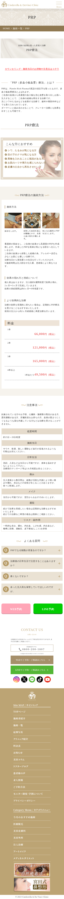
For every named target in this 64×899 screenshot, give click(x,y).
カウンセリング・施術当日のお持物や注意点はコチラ (32, 69)
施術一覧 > (19, 28)
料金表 (17, 745)
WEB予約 (16, 609)
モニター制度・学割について (28, 793)
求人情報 (18, 780)
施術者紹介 (19, 718)
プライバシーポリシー (24, 800)
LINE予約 (48, 609)
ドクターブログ (20, 766)
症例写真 (18, 732)
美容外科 (18, 837)
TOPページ (19, 711)
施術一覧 (18, 725)
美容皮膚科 (19, 831)
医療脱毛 (18, 824)
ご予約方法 (19, 787)
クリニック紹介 (20, 739)
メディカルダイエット (23, 858)
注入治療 (18, 844)
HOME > (7, 28)
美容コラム (19, 759)
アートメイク (19, 851)
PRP (27, 28)
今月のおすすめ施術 (24, 817)
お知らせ (18, 752)
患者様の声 (19, 773)
